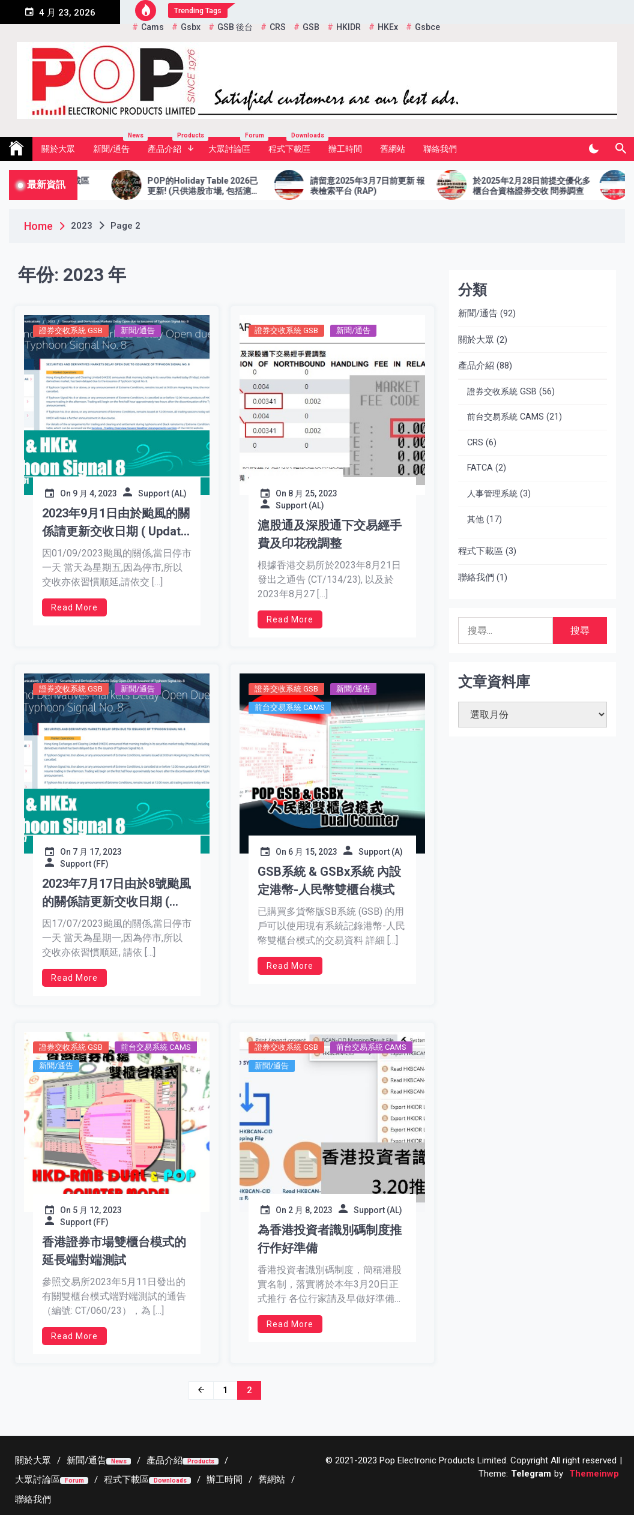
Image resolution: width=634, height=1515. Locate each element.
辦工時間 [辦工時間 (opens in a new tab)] (345, 149)
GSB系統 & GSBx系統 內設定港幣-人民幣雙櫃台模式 (329, 880)
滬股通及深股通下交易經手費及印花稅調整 (330, 534)
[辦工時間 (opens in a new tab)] (225, 1479)
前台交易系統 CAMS (290, 707)
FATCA (480, 468)
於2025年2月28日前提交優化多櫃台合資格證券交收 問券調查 (547, 186)
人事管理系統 (492, 494)
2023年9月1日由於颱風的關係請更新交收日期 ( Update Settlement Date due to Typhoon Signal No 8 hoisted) (116, 523)
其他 (475, 519)
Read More (74, 607)
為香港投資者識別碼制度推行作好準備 (330, 1239)
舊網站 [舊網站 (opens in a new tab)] (392, 149)
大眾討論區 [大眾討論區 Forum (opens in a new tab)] (233, 145)
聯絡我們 (440, 149)
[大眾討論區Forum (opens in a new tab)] (51, 1479)
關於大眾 (58, 149)
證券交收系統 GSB (71, 330)
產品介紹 (173, 145)
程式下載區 (293, 145)
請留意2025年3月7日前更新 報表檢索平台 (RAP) (383, 186)
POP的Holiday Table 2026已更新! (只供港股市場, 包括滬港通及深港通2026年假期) (219, 186)
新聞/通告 (116, 145)
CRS (475, 443)
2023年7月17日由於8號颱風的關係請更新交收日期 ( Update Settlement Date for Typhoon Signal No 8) (116, 893)
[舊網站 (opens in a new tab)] (271, 1479)
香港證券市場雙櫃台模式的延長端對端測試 (114, 1251)
